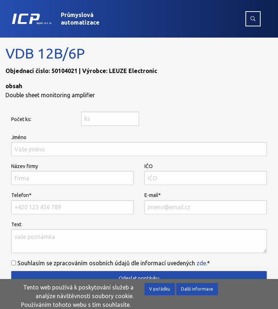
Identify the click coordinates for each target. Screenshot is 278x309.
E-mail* (205, 203)
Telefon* (72, 203)
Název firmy (72, 174)
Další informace (197, 289)
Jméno (139, 145)
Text (139, 237)
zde (201, 263)
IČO (205, 174)
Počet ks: (21, 119)
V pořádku (159, 289)
